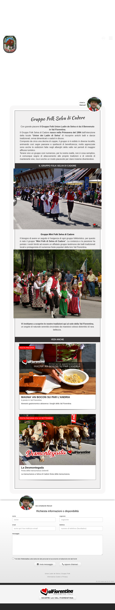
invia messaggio (45, 529)
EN (103, 2)
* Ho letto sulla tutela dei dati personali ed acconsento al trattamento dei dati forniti (44, 523)
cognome (62, 480)
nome (14, 480)
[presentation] (14, 165)
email (14, 489)
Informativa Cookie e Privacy (57, 541)
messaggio (15, 498)
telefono (62, 489)
